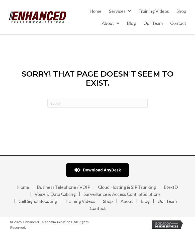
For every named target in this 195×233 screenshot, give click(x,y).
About (127, 201)
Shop (108, 201)
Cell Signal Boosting (38, 201)
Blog (145, 201)
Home (23, 187)
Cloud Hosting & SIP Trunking (127, 187)
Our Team (167, 201)
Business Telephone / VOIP (63, 187)
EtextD (171, 187)
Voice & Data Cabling (55, 194)
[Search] (97, 103)
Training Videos (80, 201)
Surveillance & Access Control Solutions (122, 194)
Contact (98, 208)
